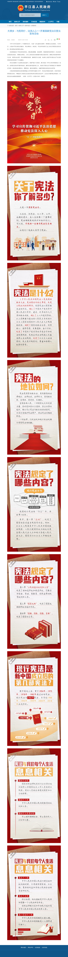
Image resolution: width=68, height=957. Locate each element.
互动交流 (34, 21)
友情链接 (37, 947)
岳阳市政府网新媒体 (39, 1)
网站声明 (30, 947)
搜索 (45, 15)
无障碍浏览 (49, 1)
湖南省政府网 (15, 1)
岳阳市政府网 (22, 1)
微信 (59, 1)
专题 (57, 21)
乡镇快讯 (33, 25)
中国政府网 (9, 1)
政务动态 (27, 25)
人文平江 (51, 21)
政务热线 (44, 947)
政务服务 (25, 21)
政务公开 (17, 21)
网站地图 (23, 947)
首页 (10, 21)
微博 (54, 1)
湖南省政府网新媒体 (29, 1)
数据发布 (42, 21)
